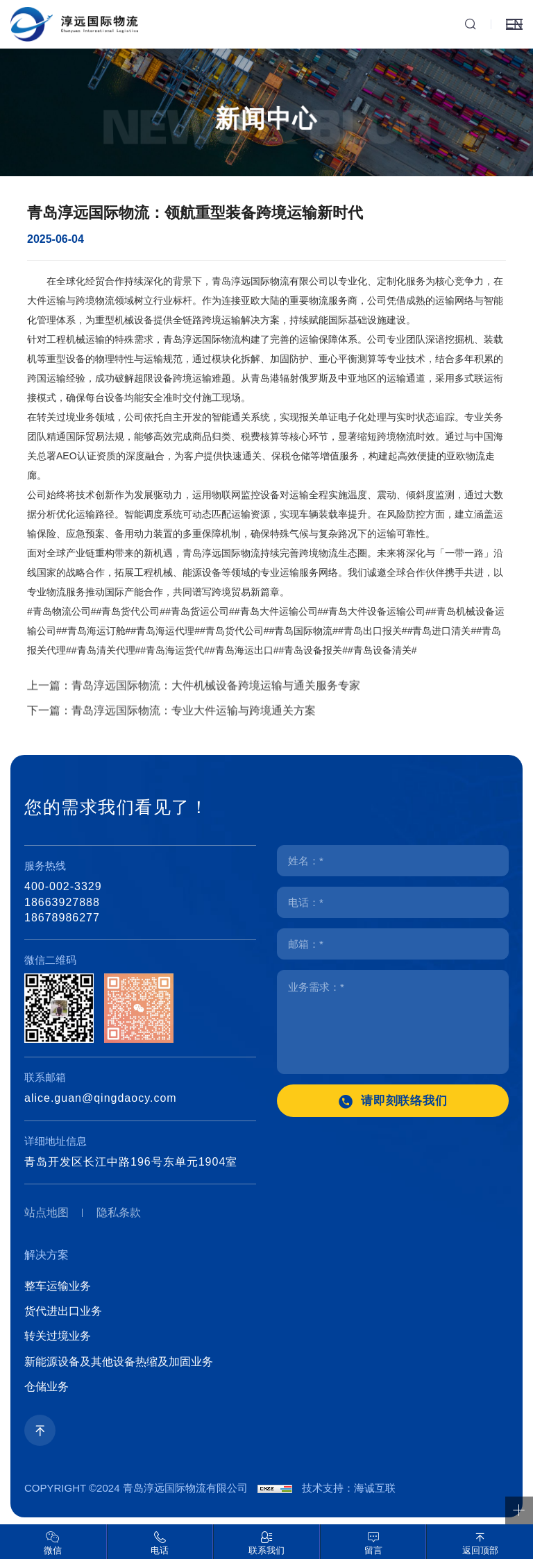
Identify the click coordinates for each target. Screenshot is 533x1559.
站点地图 (46, 1212)
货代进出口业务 (63, 1311)
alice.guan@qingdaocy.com (100, 1098)
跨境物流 (95, 310)
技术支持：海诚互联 (349, 1488)
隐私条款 (118, 1212)
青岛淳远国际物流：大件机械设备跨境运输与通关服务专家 (215, 703)
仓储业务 (46, 1386)
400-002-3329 (63, 886)
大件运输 (46, 310)
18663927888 (62, 902)
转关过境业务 (57, 1336)
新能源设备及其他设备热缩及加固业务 (118, 1362)
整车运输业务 (57, 1286)
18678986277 (62, 917)
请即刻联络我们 (404, 1100)
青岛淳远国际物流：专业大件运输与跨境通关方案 (193, 728)
